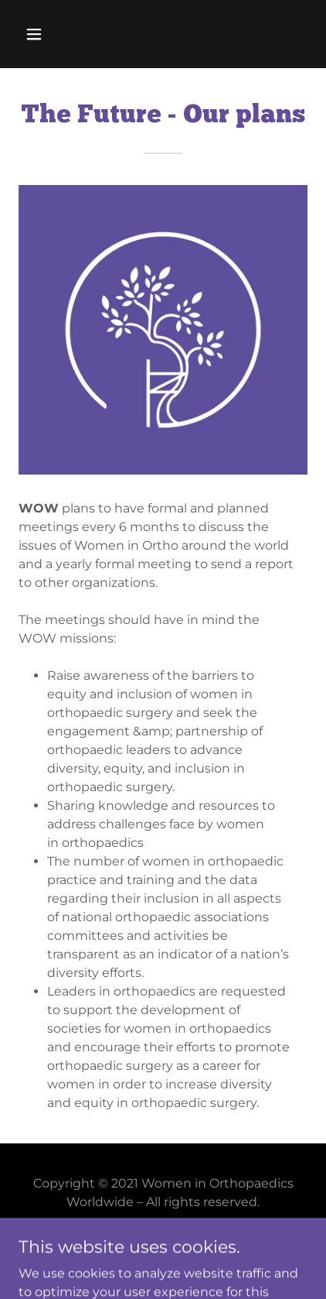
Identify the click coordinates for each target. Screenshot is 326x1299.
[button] (51, 34)
